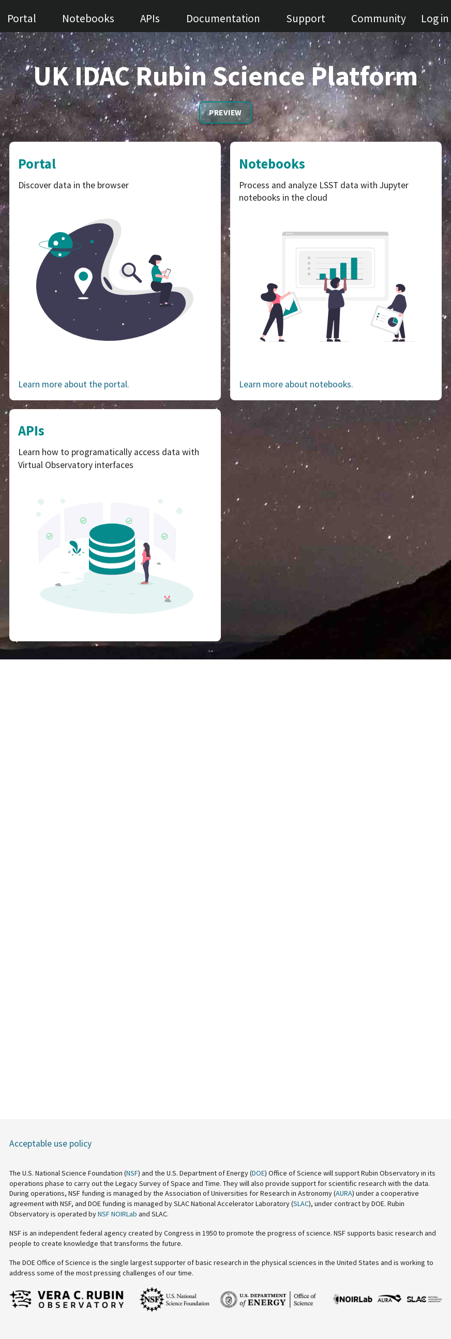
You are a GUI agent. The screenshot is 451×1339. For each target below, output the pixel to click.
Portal (21, 18)
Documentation (223, 18)
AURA (344, 1193)
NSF (132, 1173)
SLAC (301, 1203)
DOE (258, 1173)
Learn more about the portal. (73, 384)
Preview (225, 112)
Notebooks (88, 18)
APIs (150, 18)
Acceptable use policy (50, 1143)
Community (378, 18)
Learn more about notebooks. (296, 384)
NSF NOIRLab (117, 1213)
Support (305, 18)
